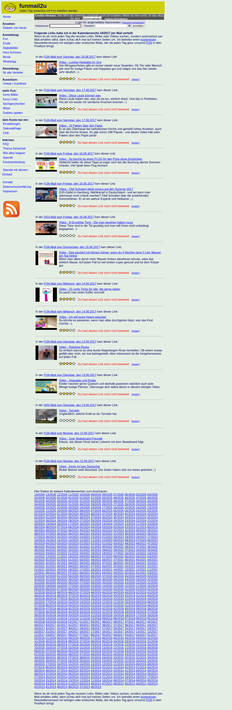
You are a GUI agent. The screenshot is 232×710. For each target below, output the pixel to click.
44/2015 (118, 654)
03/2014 (50, 683)
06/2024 (73, 527)
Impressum (10, 191)
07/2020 (62, 589)
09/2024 (39, 527)
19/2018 (118, 615)
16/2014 (39, 680)
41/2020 (50, 579)
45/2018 (73, 608)
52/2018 (118, 605)
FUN (149, 42)
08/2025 (84, 510)
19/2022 (96, 553)
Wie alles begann (14, 153)
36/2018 (50, 612)
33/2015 (118, 657)
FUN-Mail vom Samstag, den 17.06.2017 (70, 90)
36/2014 (62, 674)
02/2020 (118, 589)
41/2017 (73, 625)
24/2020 (118, 582)
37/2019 (73, 595)
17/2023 (152, 537)
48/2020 (96, 576)
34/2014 (84, 674)
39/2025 (107, 501)
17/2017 (96, 631)
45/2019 (107, 592)
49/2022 (130, 543)
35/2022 (39, 550)
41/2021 (62, 563)
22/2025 (50, 507)
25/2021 (118, 566)
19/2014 (130, 677)
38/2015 (62, 657)
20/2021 (50, 569)
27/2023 (39, 537)
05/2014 (152, 680)
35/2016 (107, 641)
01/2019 (141, 589)
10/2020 (152, 585)
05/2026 (141, 494)
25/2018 (50, 615)
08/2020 (50, 589)
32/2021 (39, 566)
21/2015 (130, 661)
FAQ (6, 144)
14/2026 (39, 494)
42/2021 (50, 563)
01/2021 (141, 572)
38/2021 (96, 563)
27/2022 (130, 550)
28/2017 (96, 628)
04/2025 (130, 510)
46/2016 (107, 638)
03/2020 (107, 589)
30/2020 (50, 582)
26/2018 (39, 615)
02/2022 (39, 559)
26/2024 (96, 520)
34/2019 (107, 595)
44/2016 (130, 638)
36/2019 (84, 595)
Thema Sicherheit (14, 148)
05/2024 (84, 527)
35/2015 (96, 657)
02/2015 (96, 667)
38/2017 (107, 625)
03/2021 (118, 572)
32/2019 (130, 595)
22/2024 (141, 520)
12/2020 (130, 585)
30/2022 (96, 550)
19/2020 (50, 585)
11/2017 (39, 634)
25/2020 (107, 582)
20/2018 (107, 615)
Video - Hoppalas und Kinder (77, 380)
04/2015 (73, 667)
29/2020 (62, 582)
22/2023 (96, 537)
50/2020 (73, 576)
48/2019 (73, 592)
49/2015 (62, 654)
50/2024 (73, 514)
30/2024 (50, 520)
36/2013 (96, 687)
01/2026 (62, 497)
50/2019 (50, 592)
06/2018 (141, 618)
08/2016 (39, 651)
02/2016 (107, 651)
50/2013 (84, 683)
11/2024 (141, 524)
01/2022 (50, 559)
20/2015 (141, 661)
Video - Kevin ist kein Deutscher (79, 466)
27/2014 (39, 677)
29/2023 (141, 533)
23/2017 (152, 628)
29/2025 (96, 504)
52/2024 (50, 514)
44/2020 (141, 576)
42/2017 (62, 625)
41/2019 (152, 592)
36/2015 (84, 657)
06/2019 (50, 605)
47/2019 (84, 592)
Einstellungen (11, 123)
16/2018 (152, 615)
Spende (8, 157)
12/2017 (152, 631)
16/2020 (84, 585)
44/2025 (50, 501)
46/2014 (73, 670)
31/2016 (152, 641)
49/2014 (39, 670)
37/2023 (50, 533)
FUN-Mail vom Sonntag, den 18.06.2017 (70, 56)
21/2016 (141, 644)
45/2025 (39, 501)
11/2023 (96, 540)
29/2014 (141, 674)
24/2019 (96, 599)
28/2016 (62, 644)
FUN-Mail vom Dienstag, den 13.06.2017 (70, 341)
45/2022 (50, 546)
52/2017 (73, 621)
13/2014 (73, 680)
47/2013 (107, 683)
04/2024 (96, 527)
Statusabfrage (12, 128)
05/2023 (39, 543)
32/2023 (107, 533)
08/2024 (50, 527)
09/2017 (62, 634)
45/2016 (118, 638)
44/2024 (141, 514)
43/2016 (141, 638)
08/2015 (152, 664)
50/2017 (96, 621)
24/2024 (118, 520)
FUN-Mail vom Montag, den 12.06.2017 (69, 433)
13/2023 (73, 540)
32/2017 (50, 628)
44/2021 (152, 559)
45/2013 (130, 683)
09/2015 (141, 664)
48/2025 (130, 497)
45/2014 (84, 670)
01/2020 (130, 589)
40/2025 (96, 501)
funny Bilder (10, 94)
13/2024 (118, 524)
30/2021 (62, 566)
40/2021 (73, 563)
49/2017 (107, 621)
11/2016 (130, 647)
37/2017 (118, 625)
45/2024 (130, 514)
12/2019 (107, 602)
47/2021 (118, 559)
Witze (6, 108)
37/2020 (96, 579)
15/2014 (50, 680)
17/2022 (118, 553)
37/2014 (50, 674)
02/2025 (152, 510)
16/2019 (62, 602)
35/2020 (118, 579)
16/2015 (62, 664)
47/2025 (141, 497)
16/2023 (39, 540)
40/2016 (50, 641)
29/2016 (50, 644)
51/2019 (39, 592)
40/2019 (39, 595)
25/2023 (62, 537)
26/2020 (96, 582)
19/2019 (152, 599)
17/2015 (50, 664)
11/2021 (152, 569)
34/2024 (130, 517)
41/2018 (118, 608)
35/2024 (118, 517)
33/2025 (50, 504)
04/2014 (39, 683)
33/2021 (152, 563)
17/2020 (73, 585)
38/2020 (84, 579)
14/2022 (152, 553)
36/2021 (118, 563)
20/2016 (152, 644)
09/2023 (118, 540)
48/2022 (141, 543)
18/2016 (50, 647)
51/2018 (130, 605)
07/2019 (39, 605)
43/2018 (96, 608)
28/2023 (152, 533)
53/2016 (130, 651)
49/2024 (84, 514)
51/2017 (84, 621)
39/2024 (73, 517)
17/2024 (73, 524)
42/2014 (118, 670)
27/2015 (62, 661)
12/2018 (73, 618)
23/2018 (73, 615)
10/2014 (107, 680)
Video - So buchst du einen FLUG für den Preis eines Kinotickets (100, 159)
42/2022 (84, 546)
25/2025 (141, 504)
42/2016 (152, 638)
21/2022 (73, 553)
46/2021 (130, 559)
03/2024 (107, 527)
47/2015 (84, 654)
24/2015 (96, 661)
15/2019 (73, 602)
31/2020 (39, 582)
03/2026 (39, 497)
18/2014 (141, 677)
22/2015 (118, 661)
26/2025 (130, 504)
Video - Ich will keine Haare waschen (82, 317)
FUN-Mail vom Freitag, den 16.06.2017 (69, 153)
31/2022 (84, 550)
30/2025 (84, 504)
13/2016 (107, 647)
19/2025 (84, 507)
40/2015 (39, 657)
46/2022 (39, 546)
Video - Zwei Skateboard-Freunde (81, 438)
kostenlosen (148, 39)
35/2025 (152, 501)
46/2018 (62, 608)
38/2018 (152, 608)
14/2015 (84, 664)
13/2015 (96, 664)
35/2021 (130, 563)
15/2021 (107, 569)
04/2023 (50, 543)
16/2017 (107, 631)
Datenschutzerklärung (17, 186)
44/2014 (96, 670)
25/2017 (130, 628)
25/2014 (62, 677)
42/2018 (107, 608)
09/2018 (107, 618)
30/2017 (73, 628)
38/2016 (73, 641)
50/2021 (84, 559)
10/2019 (130, 602)
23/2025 (39, 507)
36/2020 (107, 579)
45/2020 (130, 576)
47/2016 (96, 638)
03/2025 (141, 510)
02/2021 (130, 572)
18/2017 (84, 631)
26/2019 (73, 599)
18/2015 (39, 664)
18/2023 (141, 537)
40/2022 (107, 546)
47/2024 (107, 514)
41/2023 (130, 530)
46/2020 (118, 576)
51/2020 (62, 576)
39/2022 (118, 546)
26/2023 (50, 537)
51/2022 (107, 543)
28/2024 (73, 520)
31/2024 (39, 520)
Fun (5, 38)
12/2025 (39, 510)
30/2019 (152, 595)
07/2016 (50, 651)
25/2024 (107, 520)
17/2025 (107, 507)
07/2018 (130, 618)
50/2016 (62, 638)
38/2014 (39, 674)
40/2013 (62, 687)
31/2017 (62, 628)
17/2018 (141, 615)
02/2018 (62, 621)
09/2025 (73, 510)
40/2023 (141, 530)
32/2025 (62, 504)
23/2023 (84, 537)
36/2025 (141, 501)
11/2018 (84, 618)
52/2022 (96, 543)
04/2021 (107, 572)
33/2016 (130, 641)
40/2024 (62, 517)
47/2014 (62, 670)
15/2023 (50, 540)
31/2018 (107, 612)
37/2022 (141, 546)
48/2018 (39, 608)
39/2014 (152, 670)
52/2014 (130, 667)
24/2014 (73, 677)
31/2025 (73, 504)
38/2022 (130, 546)
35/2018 (62, 612)
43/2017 (50, 625)
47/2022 (152, 543)
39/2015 (50, 657)
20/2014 (118, 677)
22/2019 (118, 599)
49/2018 (152, 605)
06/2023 (152, 540)
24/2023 (73, 537)
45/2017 (152, 621)
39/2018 (141, 608)
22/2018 (84, 615)
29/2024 (62, 520)
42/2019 (141, 592)
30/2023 (130, 533)
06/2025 (107, 510)
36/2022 (152, 546)
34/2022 (50, 550)
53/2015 (141, 651)
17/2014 (152, 677)
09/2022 (84, 556)
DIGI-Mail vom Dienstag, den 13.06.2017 (70, 405)
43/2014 (107, 670)
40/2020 (62, 579)
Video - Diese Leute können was (80, 95)
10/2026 (84, 494)
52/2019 (152, 589)
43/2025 (62, 501)
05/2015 (62, 667)
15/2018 (39, 618)
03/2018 (50, 621)
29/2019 (39, 599)
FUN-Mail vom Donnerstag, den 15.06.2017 (72, 247)
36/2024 (107, 517)
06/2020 (73, 589)
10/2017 (50, 634)
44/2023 (96, 530)
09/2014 (118, 680)
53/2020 (39, 576)
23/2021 (141, 566)
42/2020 (39, 579)
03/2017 (130, 634)
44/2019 (118, 592)
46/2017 (141, 621)
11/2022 (62, 556)
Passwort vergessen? (133, 22)
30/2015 (152, 657)
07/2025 (96, 510)
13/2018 (62, 618)
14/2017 (130, 631)
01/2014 (118, 667)
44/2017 (39, 625)
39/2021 (84, 563)
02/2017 (141, 634)
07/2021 (73, 572)
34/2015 (107, 657)
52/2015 (152, 651)
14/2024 (107, 524)
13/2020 (118, 585)
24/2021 (130, 566)
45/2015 (107, 654)
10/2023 (107, 540)
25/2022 (152, 550)
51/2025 (96, 497)
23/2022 (50, 553)
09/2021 (50, 572)
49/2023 (39, 530)
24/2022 (39, 553)
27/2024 (84, 520)
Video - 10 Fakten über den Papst (80, 125)
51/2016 (50, 638)
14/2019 (84, 602)
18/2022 (107, 553)
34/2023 (84, 533)
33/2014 (96, 674)
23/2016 (118, 644)
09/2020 (39, 589)
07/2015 (39, 667)
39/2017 (96, 625)
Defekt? (136, 79)
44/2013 (141, 683)
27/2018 (152, 612)
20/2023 (118, 537)
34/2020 (130, 579)
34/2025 (39, 504)
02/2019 (96, 605)
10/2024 (152, 524)
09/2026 (96, 494)
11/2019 (118, 602)
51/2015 (39, 654)
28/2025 (107, 504)
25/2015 (84, 661)
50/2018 (141, 605)
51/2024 (62, 514)
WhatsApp (9, 61)
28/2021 (84, 566)
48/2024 (96, 514)
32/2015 (130, 657)
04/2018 (39, 621)
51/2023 (141, 527)
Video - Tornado (69, 410)
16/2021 (96, 569)
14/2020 (107, 585)
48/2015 (73, 654)
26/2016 (84, 644)
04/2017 (118, 634)
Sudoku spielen (13, 112)
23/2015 (107, 661)
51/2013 (73, 683)
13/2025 (152, 507)
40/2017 (84, 625)
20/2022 (84, 553)
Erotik (6, 43)
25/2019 (84, 599)
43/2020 (152, 576)
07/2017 (84, 634)
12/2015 (107, 664)
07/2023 (141, 540)
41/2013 (50, 687)
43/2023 (107, 530)
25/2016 (96, 644)
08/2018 (118, 618)
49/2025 (118, 497)
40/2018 (130, 608)
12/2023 (84, 540)
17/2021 (84, 569)
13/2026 (50, 494)
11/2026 (73, 494)
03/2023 (62, 543)
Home (7, 16)
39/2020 (73, 579)
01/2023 (84, 543)
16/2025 (118, 507)
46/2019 (96, 592)
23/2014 (84, 677)
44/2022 (62, 546)
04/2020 (96, 589)
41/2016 (39, 641)
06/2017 (96, 634)
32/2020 (152, 579)
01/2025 (73, 497)
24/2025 (152, 504)
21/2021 (39, 569)
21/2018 (96, 615)
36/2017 (130, 625)
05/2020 (84, 589)
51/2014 (141, 667)
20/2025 (73, 507)
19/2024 (50, 524)
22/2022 (62, 553)
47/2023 (62, 530)
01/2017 (152, 634)
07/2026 (118, 494)
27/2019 (62, 599)
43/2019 (130, 592)
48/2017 (118, 621)
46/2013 (118, 683)
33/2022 (62, 550)
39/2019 (50, 595)
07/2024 (62, 527)
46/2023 (73, 530)
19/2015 (152, 661)
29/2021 (73, 566)
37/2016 (84, 641)
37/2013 (84, 687)
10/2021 (39, 572)
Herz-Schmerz (12, 52)
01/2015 (107, 667)
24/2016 (107, 644)
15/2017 (118, 631)
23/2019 (107, 599)
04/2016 (84, 651)
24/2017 (141, 628)
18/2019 (39, 602)
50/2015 (50, 654)
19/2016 (39, 647)
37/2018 (39, 612)
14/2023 (62, 540)
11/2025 (50, 510)
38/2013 (73, 687)
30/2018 (118, 612)
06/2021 (84, 572)
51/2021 (73, 559)
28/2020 (73, 582)
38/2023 (39, 533)
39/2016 (62, 641)
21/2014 (107, 677)
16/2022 (130, 553)
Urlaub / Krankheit (14, 83)
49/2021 (96, 559)
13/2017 (141, 631)
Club (6, 132)
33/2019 (118, 595)
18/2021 (73, 569)
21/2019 (130, 599)
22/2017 (39, 631)
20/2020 (39, 585)
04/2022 (141, 556)
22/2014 (96, 677)
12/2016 (118, 647)
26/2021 (107, 566)
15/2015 (73, 664)
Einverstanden (92, 18)
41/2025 (84, 501)
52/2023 (130, 527)
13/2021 (130, 569)
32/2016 (141, 641)
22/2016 (130, 644)
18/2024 (62, 524)
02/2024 (118, 527)
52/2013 (62, 683)
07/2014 (130, 680)
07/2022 (107, 556)
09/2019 (141, 602)
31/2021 (50, 566)
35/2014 (73, 674)
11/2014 (96, 680)
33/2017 (39, 628)
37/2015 (73, 657)
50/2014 (152, 667)
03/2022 (152, 556)
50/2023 (152, 527)
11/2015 (118, 664)
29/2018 (130, 612)
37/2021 (107, 563)
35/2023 (73, 533)
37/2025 (130, 501)
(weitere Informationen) (116, 18)
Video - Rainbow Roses (74, 347)
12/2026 (62, 494)
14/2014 (62, 680)
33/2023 (96, 533)
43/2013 (152, 683)
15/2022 (141, 553)
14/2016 (96, 647)
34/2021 (141, 563)
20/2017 (62, 631)
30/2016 (39, 644)
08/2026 (107, 494)
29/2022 (107, 550)
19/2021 (62, 569)
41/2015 (152, 654)
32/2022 (73, 550)
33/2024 (141, 517)
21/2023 (107, 537)
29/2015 (39, 661)
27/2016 (73, 644)
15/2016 (84, 647)
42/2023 (118, 530)
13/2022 (39, 556)
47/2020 (107, 576)
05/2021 (96, 572)
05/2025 (118, 510)
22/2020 (141, 582)
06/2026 (130, 494)
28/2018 (141, 612)
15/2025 (130, 507)
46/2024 (118, 514)
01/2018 (107, 605)
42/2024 (39, 517)
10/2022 (73, 556)
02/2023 (73, 543)
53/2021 (152, 572)
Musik (7, 57)
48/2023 (50, 530)
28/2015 (50, 661)
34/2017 (152, 625)
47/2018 (50, 608)
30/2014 (130, 674)
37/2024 (96, 517)
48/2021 (107, 559)
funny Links (10, 99)
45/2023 (84, 530)
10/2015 (130, 664)
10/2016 (141, 647)
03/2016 (96, 651)
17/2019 (50, 602)
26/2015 (73, 661)
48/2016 (84, 638)
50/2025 (107, 497)
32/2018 (96, 612)
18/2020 (62, 585)
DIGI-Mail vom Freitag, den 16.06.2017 (69, 217)
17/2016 (62, 647)
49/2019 (62, 592)
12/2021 (141, 569)
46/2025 (152, 497)
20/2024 (39, 524)
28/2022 (118, 550)
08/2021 (62, 572)
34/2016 (118, 641)
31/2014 (118, 674)
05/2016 (73, 651)
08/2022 (96, 556)
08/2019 (152, 602)
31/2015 (141, 657)
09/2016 (152, 647)
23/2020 (130, 582)
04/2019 (73, 605)
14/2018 (50, 618)
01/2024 (39, 514)
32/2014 (107, 674)
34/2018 (73, 612)
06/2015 (50, 667)
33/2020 (141, 579)
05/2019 (62, 605)
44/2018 (84, 608)
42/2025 (73, 501)
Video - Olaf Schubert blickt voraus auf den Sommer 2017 (96, 189)
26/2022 (141, 550)
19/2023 (130, 537)
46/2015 (96, 654)
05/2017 (107, 634)
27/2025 (118, 504)
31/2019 (141, 595)
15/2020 (96, 585)
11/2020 (141, 585)
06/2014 (141, 680)
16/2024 (84, 524)
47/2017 (130, 621)
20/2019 (141, 599)
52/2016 (39, 638)
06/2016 (62, 651)
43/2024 (152, 514)
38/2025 (118, 501)
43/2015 (130, 654)
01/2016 (118, 651)
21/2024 (152, 520)
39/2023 (152, 530)
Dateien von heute (14, 27)
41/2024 (50, 517)
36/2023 (62, 533)
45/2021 (141, 559)
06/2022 (118, 556)
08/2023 (130, 540)
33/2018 (84, 612)
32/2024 (152, 517)
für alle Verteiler (13, 72)
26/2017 (118, 628)
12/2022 (50, 556)
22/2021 (152, 566)
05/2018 (152, 618)
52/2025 (84, 497)
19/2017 (73, 631)
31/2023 (118, 533)
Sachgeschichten (14, 103)
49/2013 (96, 683)
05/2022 (130, 556)
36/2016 (96, 641)
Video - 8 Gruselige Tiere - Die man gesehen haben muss (96, 222)
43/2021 (39, 563)
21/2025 (62, 507)
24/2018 (62, 615)
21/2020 (152, 582)
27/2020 (84, 582)
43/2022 (73, 546)
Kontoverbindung (14, 162)
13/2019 (96, 602)
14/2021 (118, 569)
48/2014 (50, 670)
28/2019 (50, 599)
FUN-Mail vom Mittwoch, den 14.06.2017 (70, 283)
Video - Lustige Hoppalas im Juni (80, 62)
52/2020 (50, 576)
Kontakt (8, 182)
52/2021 (62, 559)
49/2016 (73, 638)
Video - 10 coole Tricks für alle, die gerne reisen (89, 289)
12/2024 (130, 524)
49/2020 (84, 576)
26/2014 (50, 677)
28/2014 (152, 674)
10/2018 (96, 618)
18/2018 (130, 615)
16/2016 (73, 647)
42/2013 (39, 687)
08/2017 (73, 634)
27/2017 (107, 628)
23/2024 (130, 520)
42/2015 (141, 654)
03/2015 (84, 667)
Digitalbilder (10, 47)
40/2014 (141, 670)
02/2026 (50, 497)
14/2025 (141, 507)
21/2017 (50, 631)
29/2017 (84, 628)
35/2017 (141, 625)
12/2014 (84, 680)
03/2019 (84, 605)
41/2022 (96, 546)
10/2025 (62, 510)
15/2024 (96, 524)
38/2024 (84, 517)
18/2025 (96, 507)
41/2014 (130, 670)
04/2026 (152, 494)
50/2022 (118, 543)
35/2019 (96, 595)
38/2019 (62, 595)
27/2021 (96, 566)
